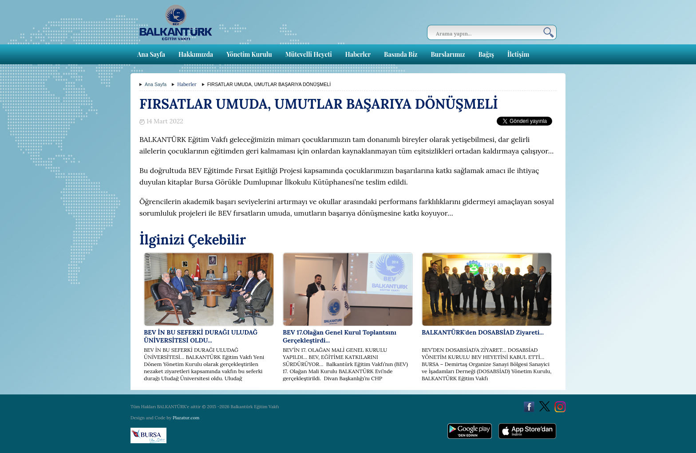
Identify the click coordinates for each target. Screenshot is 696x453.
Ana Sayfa (151, 54)
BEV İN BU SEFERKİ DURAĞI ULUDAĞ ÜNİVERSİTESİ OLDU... (200, 336)
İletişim (518, 54)
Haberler (358, 54)
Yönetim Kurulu (249, 54)
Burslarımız (448, 54)
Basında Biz (400, 54)
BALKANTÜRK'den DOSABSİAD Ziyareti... (483, 332)
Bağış (486, 54)
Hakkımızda (195, 54)
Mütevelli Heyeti (308, 54)
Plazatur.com (186, 418)
